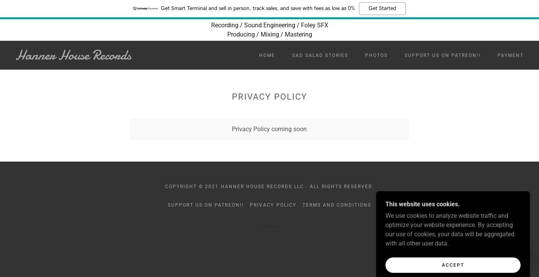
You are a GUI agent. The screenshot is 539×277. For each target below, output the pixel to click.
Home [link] (267, 55)
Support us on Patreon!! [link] (443, 55)
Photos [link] (376, 55)
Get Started (382, 8)
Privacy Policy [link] (273, 205)
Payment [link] (511, 55)
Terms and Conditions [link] (337, 205)
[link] (85, 57)
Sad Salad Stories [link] (320, 55)
